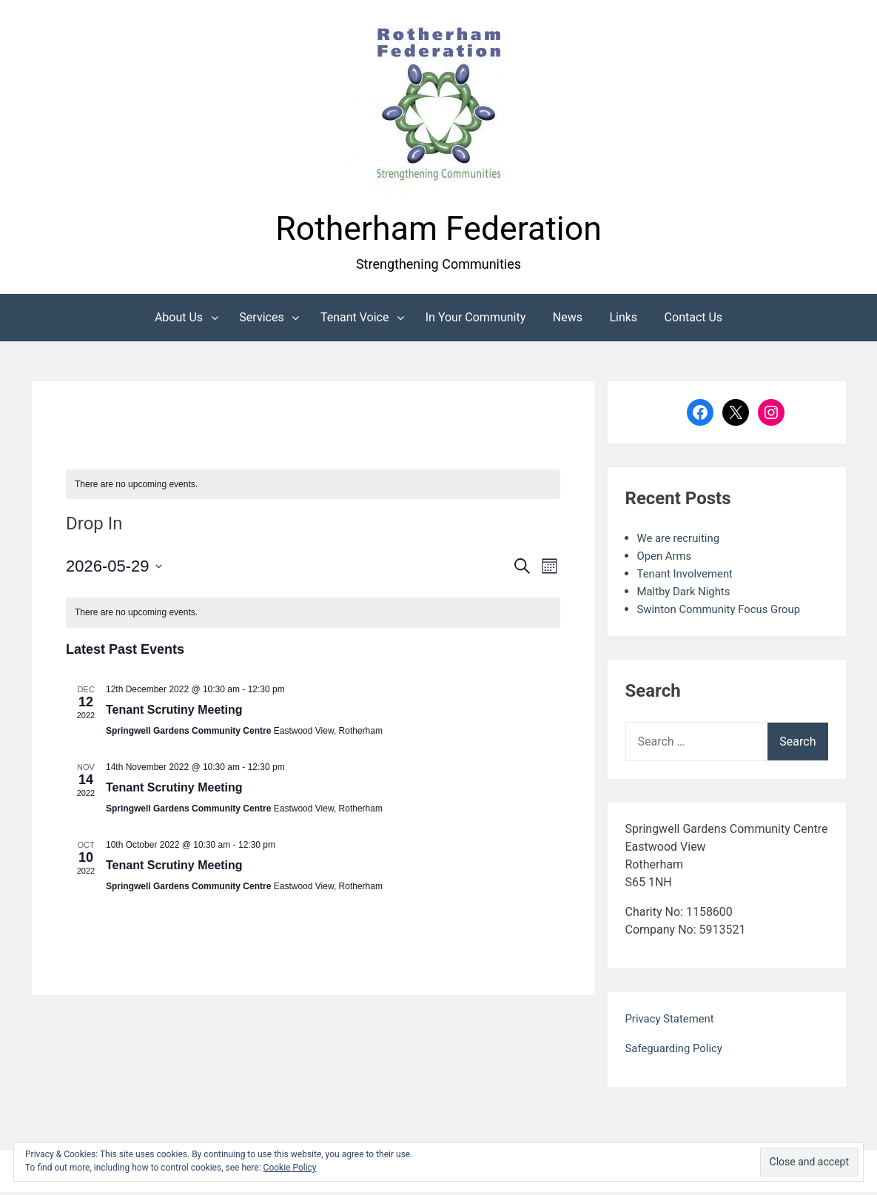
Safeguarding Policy (677, 1051)
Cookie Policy (290, 1167)
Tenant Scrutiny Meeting (174, 713)
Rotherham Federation (438, 230)
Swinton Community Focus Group (725, 612)
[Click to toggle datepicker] (114, 570)
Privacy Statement (673, 1021)
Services (261, 320)
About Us (179, 320)
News (567, 320)
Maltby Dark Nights (687, 594)
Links (623, 320)
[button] (438, 105)
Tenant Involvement (688, 576)
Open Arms (666, 559)
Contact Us (694, 320)
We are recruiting (681, 541)
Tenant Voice (354, 320)
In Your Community (476, 320)
